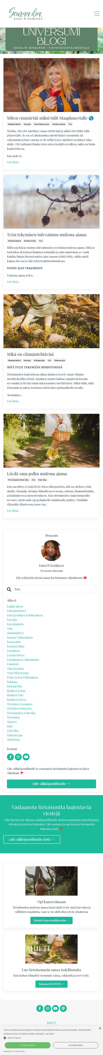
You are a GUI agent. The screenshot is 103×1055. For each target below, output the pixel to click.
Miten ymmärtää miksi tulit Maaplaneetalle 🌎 (50, 117)
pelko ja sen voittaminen (22, 677)
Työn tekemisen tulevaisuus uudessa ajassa (46, 234)
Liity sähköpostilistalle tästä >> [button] (32, 839)
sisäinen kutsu (58, 124)
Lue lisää (49, 1033)
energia (27, 124)
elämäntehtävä (14, 124)
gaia (9, 628)
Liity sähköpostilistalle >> (51, 784)
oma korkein (15, 668)
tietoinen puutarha (19, 708)
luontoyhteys (15, 655)
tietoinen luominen (20, 704)
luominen (13, 650)
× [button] (100, 1028)
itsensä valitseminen (20, 637)
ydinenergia (59, 360)
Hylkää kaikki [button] (76, 1045)
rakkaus (12, 682)
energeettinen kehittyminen (25, 615)
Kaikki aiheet (15, 606)
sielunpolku (39, 360)
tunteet (12, 722)
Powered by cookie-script (14, 1051)
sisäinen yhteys (16, 699)
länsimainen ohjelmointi (23, 660)
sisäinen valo (30, 241)
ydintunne (13, 739)
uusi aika (42, 480)
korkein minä (15, 646)
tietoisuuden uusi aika (18, 480)
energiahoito (15, 624)
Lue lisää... (13, 162)
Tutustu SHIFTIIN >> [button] (51, 984)
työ (70, 124)
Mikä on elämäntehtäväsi (30, 354)
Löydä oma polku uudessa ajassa (37, 473)
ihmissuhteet (15, 633)
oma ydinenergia (41, 124)
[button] (51, 1038)
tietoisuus (13, 717)
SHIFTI (51, 1023)
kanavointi (14, 642)
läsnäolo (12, 664)
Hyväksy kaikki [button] (27, 1045)
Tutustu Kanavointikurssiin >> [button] (51, 920)
